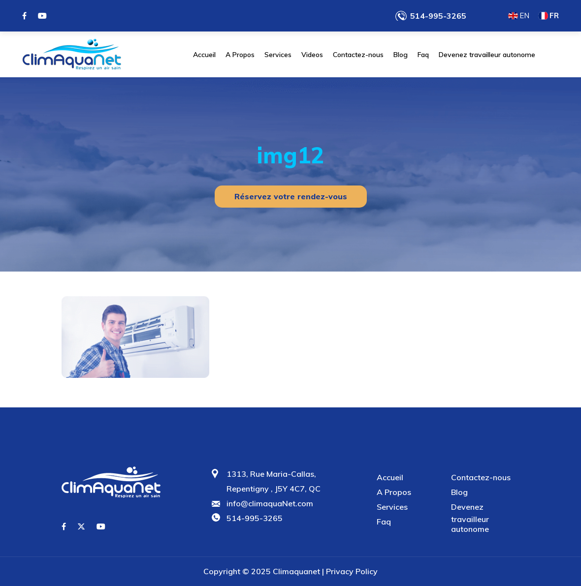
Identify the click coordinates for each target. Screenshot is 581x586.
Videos (312, 54)
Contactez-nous (358, 54)
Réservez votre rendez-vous (290, 196)
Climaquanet (296, 571)
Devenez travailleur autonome (487, 54)
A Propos (240, 54)
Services (277, 54)
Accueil (204, 54)
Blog (400, 54)
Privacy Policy (352, 571)
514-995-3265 (438, 16)
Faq (423, 54)
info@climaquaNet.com (269, 503)
